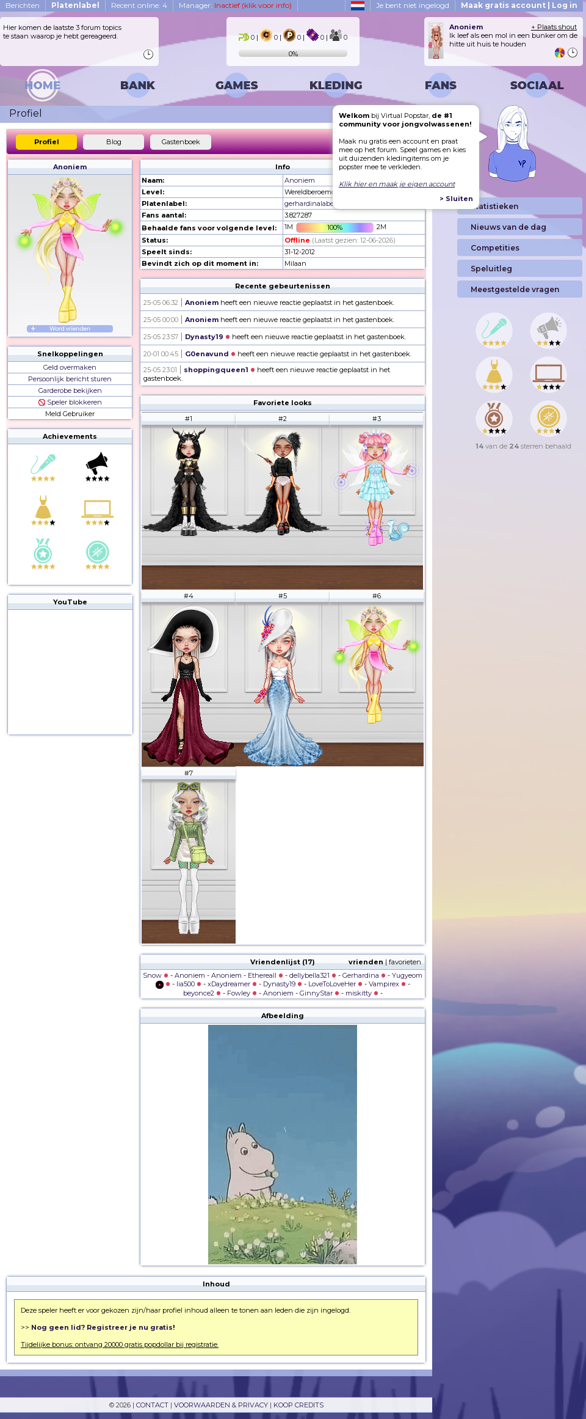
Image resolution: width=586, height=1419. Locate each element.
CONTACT (152, 1405)
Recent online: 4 (139, 5)
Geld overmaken (69, 367)
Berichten (22, 5)
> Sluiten (456, 198)
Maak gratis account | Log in (519, 5)
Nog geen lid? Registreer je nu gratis (102, 1327)
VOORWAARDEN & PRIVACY (221, 1405)
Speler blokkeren (70, 402)
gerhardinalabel (310, 203)
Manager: (235, 5)
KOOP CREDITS (298, 1405)
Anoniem (70, 167)
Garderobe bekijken (70, 390)
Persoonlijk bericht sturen (70, 379)
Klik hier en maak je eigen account (397, 184)
